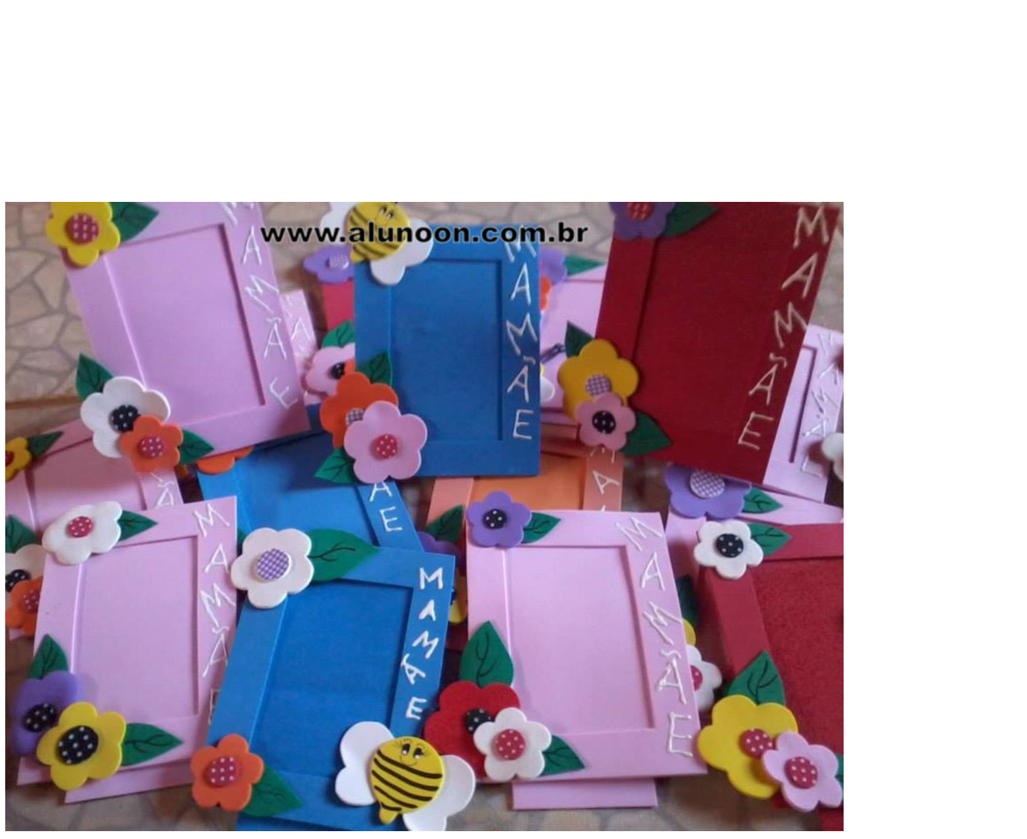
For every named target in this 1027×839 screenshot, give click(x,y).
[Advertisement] (513, 110)
